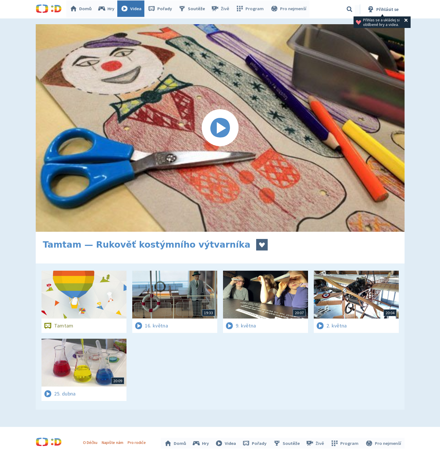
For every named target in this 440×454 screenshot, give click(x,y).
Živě (221, 9)
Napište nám (113, 441)
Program (251, 9)
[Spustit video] (220, 128)
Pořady (161, 9)
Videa (132, 9)
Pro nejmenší (289, 9)
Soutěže (193, 9)
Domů (82, 9)
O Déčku (91, 441)
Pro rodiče (137, 441)
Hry (107, 9)
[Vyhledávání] (349, 9)
